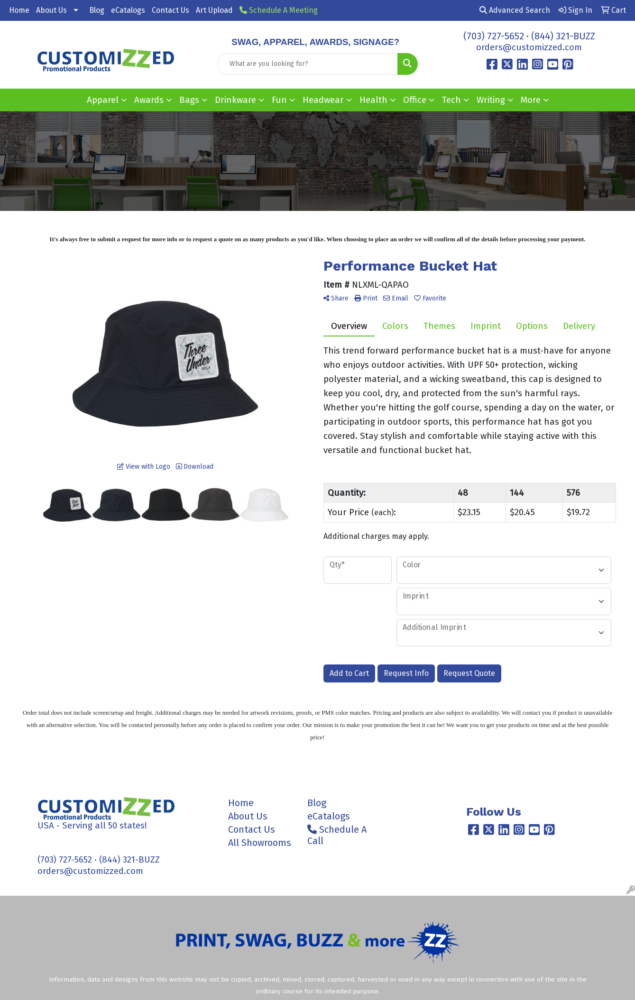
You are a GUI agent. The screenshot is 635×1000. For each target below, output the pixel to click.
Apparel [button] (103, 100)
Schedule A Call (337, 835)
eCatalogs (128, 10)
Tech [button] (451, 100)
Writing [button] (491, 100)
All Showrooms (259, 842)
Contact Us (170, 10)
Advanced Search (514, 10)
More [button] (531, 100)
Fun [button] (279, 100)
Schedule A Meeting (278, 10)
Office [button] (414, 100)
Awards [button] (149, 100)
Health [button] (373, 100)
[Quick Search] (307, 64)
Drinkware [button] (235, 100)
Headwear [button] (323, 100)
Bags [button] (189, 100)
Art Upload (214, 10)
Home (19, 10)
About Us (51, 10)
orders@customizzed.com (529, 47)
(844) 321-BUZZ (563, 36)
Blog (96, 10)
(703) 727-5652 (493, 36)
